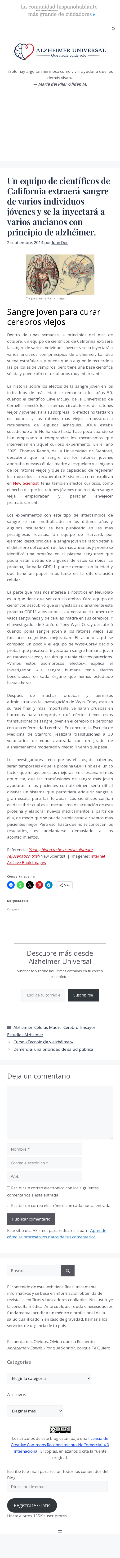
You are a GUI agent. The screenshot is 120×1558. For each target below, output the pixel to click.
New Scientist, (26, 483)
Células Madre (48, 1027)
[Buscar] (68, 1270)
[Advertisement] (60, 128)
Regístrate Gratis (32, 1505)
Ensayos (88, 1027)
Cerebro (70, 1027)
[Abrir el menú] (60, 1531)
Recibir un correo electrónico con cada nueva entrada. (61, 1205)
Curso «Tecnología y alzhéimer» (43, 1042)
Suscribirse (83, 995)
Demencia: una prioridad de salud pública (53, 1049)
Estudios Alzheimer (25, 1034)
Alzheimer (22, 1027)
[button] (113, 29)
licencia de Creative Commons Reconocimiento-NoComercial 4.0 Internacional (60, 1445)
